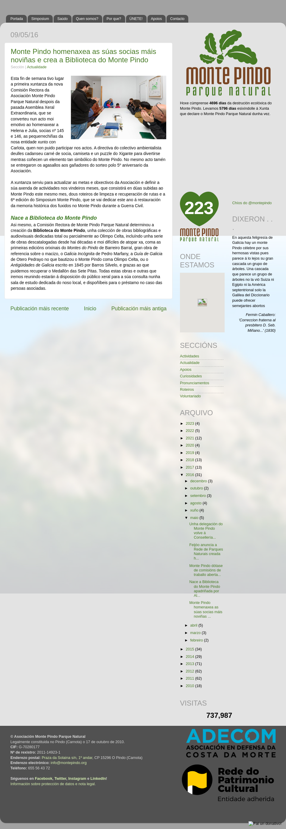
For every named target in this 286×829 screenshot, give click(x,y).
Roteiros (187, 390)
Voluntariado (190, 396)
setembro (198, 496)
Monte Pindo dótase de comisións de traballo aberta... (206, 570)
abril (194, 625)
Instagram (77, 779)
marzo (196, 633)
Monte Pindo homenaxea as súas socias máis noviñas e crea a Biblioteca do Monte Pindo (83, 55)
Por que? (114, 19)
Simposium (40, 19)
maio (195, 518)
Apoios (156, 19)
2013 (190, 664)
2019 (190, 453)
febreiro (197, 640)
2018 (190, 460)
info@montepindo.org (69, 763)
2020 (190, 445)
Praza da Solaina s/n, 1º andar (67, 758)
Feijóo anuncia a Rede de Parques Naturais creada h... (206, 551)
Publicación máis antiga (139, 309)
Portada (16, 19)
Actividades (189, 356)
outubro (197, 488)
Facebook (43, 779)
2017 (190, 467)
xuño (195, 510)
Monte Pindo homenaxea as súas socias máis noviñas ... (205, 609)
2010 (190, 686)
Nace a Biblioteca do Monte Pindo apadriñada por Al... (204, 588)
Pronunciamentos (194, 383)
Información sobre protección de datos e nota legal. (53, 784)
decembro (199, 481)
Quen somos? (87, 19)
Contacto (177, 19)
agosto (196, 503)
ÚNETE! (136, 19)
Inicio (90, 309)
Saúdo (62, 19)
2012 (190, 671)
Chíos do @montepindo (252, 203)
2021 (190, 438)
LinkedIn (98, 779)
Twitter (60, 779)
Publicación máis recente (39, 309)
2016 (190, 475)
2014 (190, 657)
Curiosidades (191, 376)
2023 (190, 424)
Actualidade (36, 67)
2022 (190, 431)
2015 (190, 649)
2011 (190, 678)
